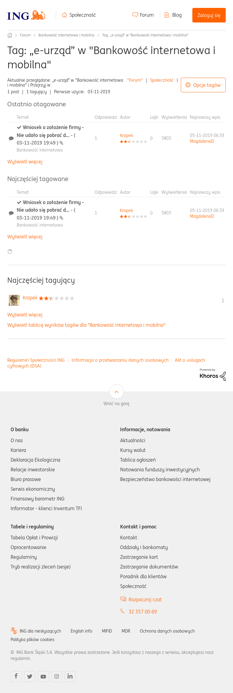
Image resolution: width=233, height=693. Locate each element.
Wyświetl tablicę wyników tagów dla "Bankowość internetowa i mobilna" (86, 325)
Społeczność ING (9, 35)
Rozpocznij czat (145, 599)
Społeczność (82, 15)
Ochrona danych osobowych (167, 631)
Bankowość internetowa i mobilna (66, 35)
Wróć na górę (116, 403)
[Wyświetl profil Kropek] (126, 135)
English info (81, 631)
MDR (126, 631)
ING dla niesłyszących (40, 631)
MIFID (107, 631)
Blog (177, 15)
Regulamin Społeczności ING (36, 360)
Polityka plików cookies (32, 639)
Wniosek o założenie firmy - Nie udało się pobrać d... (50, 135)
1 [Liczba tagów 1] (222, 300)
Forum (147, 15)
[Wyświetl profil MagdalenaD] (202, 141)
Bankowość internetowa (40, 150)
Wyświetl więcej (24, 162)
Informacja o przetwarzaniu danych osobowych (120, 360)
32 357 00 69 (143, 612)
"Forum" (135, 80)
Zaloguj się (209, 15)
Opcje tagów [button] (207, 85)
